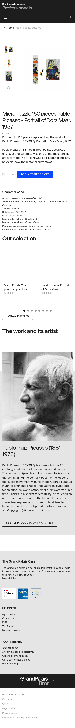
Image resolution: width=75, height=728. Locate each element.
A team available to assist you (18, 652)
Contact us (8, 618)
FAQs (5, 622)
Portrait (16, 209)
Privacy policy (9, 713)
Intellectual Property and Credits (20, 718)
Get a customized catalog (16, 660)
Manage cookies (11, 630)
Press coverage (10, 664)
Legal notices (9, 708)
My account (8, 614)
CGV (5, 704)
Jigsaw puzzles (17, 316)
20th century (28, 202)
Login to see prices (35, 174)
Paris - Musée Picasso (41, 229)
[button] (5, 17)
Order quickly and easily (15, 656)
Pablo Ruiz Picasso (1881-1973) (26, 198)
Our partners (9, 699)
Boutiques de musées (14, 694)
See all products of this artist (29, 523)
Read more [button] (9, 174)
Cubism (6, 205)
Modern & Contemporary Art (52, 202)
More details (9, 578)
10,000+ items (10, 648)
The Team (7, 626)
